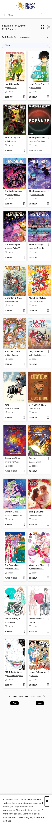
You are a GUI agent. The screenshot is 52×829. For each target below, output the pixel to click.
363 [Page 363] (15, 696)
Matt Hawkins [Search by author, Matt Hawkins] (36, 515)
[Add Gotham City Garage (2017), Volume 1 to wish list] (23, 150)
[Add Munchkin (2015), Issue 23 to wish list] (23, 364)
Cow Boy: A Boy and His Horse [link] (38, 405)
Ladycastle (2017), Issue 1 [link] (38, 351)
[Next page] (44, 696)
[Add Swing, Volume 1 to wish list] (48, 525)
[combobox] (20, 15)
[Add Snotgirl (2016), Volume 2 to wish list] (23, 525)
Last (39, 703)
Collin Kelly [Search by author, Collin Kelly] (11, 141)
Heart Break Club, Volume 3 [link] (38, 84)
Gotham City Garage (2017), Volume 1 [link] (13, 137)
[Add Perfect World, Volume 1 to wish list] (48, 631)
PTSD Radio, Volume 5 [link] (13, 672)
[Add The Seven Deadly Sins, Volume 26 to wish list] (23, 578)
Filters (7, 45)
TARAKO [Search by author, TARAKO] (34, 676)
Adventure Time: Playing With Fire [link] (13, 458)
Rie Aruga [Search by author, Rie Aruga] (11, 622)
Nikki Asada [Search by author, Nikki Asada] (12, 88)
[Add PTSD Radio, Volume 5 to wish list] (23, 685)
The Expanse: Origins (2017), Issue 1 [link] (38, 137)
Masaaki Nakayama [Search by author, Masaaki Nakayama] (15, 676)
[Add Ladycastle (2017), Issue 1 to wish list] (48, 364)
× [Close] (47, 801)
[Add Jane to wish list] (23, 418)
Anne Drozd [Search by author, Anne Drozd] (35, 462)
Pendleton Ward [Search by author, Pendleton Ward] (13, 462)
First (14, 703)
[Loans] (41, 15)
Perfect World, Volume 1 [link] (38, 619)
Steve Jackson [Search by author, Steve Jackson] (12, 301)
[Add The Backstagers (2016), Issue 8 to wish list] (23, 204)
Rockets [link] (32, 458)
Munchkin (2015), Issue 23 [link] (13, 351)
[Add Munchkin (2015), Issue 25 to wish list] (23, 311)
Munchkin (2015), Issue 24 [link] (38, 298)
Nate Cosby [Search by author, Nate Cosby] (35, 408)
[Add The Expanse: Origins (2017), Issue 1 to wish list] (48, 150)
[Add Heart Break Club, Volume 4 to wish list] (23, 97)
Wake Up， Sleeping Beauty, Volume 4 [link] (38, 565)
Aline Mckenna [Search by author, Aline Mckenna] (13, 408)
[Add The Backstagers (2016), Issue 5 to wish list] (48, 257)
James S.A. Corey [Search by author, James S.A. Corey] (38, 141)
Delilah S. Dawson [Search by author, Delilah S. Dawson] (38, 355)
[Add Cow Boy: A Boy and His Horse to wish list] (48, 418)
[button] (42, 28)
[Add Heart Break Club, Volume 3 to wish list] (48, 97)
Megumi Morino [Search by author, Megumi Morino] (37, 569)
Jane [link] (7, 405)
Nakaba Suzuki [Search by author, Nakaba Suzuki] (13, 569)
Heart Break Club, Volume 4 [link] (13, 84)
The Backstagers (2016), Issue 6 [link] (13, 244)
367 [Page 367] (39, 696)
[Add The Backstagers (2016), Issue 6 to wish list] (23, 257)
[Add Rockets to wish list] (48, 471)
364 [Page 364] (21, 696)
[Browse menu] (47, 15)
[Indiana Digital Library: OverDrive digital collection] (26, 5)
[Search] (4, 15)
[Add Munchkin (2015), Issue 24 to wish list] (48, 311)
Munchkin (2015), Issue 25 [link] (13, 298)
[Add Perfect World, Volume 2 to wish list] (23, 631)
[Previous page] (10, 696)
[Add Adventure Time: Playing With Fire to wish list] (23, 471)
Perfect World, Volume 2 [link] (13, 619)
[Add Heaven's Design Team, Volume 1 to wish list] (48, 685)
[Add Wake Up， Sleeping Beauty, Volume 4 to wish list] (48, 578)
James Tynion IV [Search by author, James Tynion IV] (13, 195)
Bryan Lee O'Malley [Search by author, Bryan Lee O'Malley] (14, 515)
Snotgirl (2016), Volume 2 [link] (13, 512)
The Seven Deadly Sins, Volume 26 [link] (13, 565)
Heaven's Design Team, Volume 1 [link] (38, 672)
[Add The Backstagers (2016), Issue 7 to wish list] (48, 204)
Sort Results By (9, 37)
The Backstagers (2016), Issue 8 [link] (13, 191)
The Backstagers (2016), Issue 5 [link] (38, 244)
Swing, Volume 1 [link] (36, 512)
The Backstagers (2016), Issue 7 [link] (38, 191)
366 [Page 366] (33, 696)
